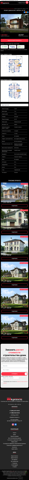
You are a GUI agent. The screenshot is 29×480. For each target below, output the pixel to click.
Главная (2, 8)
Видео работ (14, 441)
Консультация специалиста (14, 40)
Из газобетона (14, 461)
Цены (14, 434)
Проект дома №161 (24, 315)
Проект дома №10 (24, 210)
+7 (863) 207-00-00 (21, 2)
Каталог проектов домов (9, 8)
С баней (14, 466)
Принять (20, 478)
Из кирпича (14, 459)
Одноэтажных (14, 456)
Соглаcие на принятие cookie (14, 440)
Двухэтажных (14, 457)
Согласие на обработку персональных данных (14, 443)
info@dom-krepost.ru (14, 417)
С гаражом (14, 463)
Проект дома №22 (24, 236)
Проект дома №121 (24, 263)
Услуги (14, 432)
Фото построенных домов (14, 438)
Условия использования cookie (12, 478)
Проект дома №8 (24, 184)
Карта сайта (15, 449)
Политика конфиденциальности (14, 445)
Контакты (14, 447)
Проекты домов (14, 436)
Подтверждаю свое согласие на (16, 382)
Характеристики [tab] (5, 105)
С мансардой (14, 465)
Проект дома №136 (24, 289)
